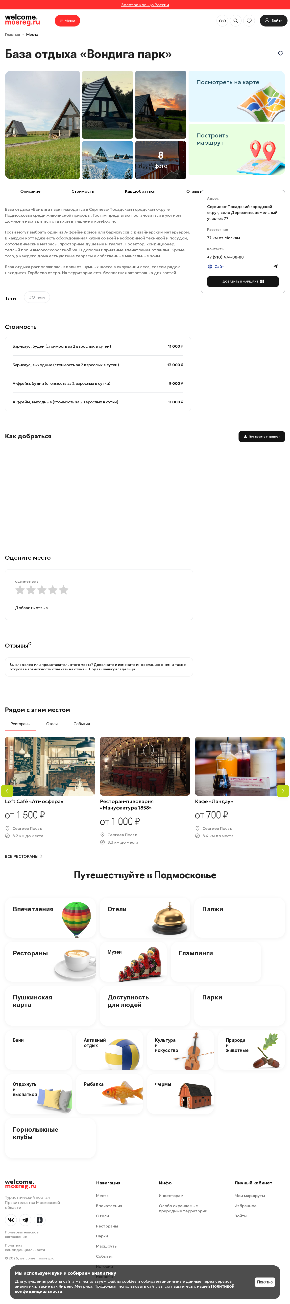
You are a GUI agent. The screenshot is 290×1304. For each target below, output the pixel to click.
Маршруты (107, 1246)
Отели (117, 909)
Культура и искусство (166, 1045)
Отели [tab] (52, 724)
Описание (30, 191)
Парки (212, 997)
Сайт (215, 266)
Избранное (246, 1205)
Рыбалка (94, 1084)
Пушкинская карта (32, 1000)
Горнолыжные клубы (35, 1133)
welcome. (21, 1184)
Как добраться (140, 191)
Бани (18, 1040)
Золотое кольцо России (145, 4)
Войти (241, 1215)
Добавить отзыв (31, 607)
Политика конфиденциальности (25, 1247)
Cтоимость (83, 191)
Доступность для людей (128, 1000)
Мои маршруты (250, 1195)
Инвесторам (171, 1195)
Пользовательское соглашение (22, 1234)
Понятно (265, 1282)
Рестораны (30, 953)
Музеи (115, 952)
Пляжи (212, 909)
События (105, 1256)
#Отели (37, 297)
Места (32, 34)
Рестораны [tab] (20, 724)
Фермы (163, 1084)
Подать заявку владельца (112, 669)
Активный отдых (95, 1043)
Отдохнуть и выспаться (25, 1089)
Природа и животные (237, 1045)
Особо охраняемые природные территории (183, 1208)
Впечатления (33, 909)
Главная (12, 34)
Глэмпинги (196, 953)
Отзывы (194, 191)
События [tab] (81, 724)
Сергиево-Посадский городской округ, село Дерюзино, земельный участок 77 (242, 212)
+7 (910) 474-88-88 (225, 257)
